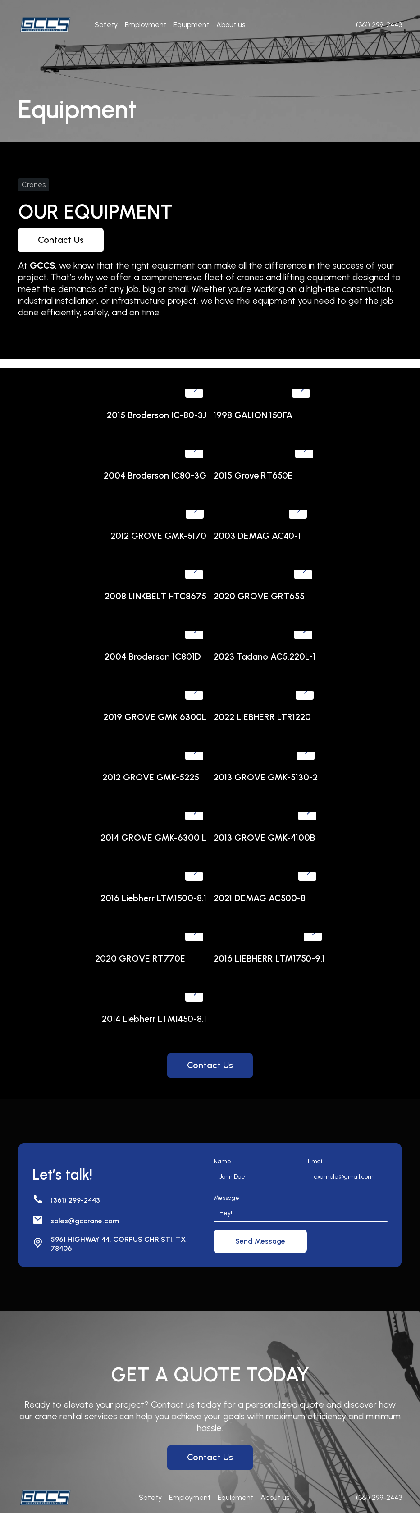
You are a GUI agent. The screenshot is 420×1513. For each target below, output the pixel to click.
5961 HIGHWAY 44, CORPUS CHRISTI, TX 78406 (118, 1244)
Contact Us (61, 239)
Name (222, 1161)
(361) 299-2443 (75, 1200)
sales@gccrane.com (84, 1221)
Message (226, 1198)
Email (316, 1161)
